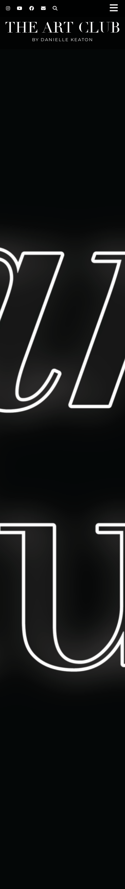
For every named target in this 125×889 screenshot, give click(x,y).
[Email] (43, 8)
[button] (116, 8)
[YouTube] (20, 8)
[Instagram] (8, 8)
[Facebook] (31, 8)
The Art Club (62, 27)
